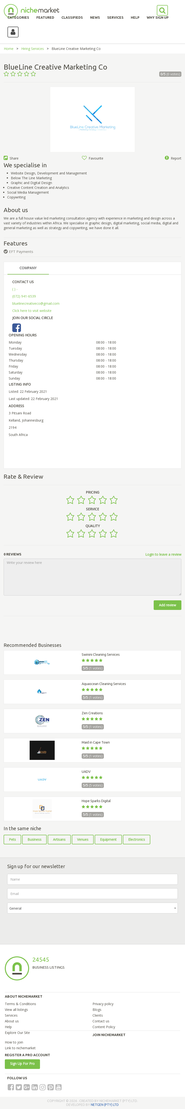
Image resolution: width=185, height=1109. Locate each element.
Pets (12, 839)
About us (12, 1021)
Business (34, 839)
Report (173, 158)
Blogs (96, 1009)
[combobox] (92, 908)
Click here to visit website (32, 310)
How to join (14, 1042)
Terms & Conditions (20, 1004)
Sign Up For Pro (22, 1063)
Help (8, 1027)
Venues (82, 839)
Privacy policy (102, 1004)
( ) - (15, 289)
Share (11, 158)
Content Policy (103, 1027)
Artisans (59, 839)
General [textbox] (15, 908)
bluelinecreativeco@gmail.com (35, 303)
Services (11, 1015)
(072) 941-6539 (24, 296)
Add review (167, 605)
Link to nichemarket (20, 1048)
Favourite (92, 158)
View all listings (16, 1009)
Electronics (136, 839)
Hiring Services (32, 48)
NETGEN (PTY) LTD (105, 1105)
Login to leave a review (163, 554)
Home (8, 48)
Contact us (100, 1021)
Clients (97, 1015)
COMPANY (28, 268)
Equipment (108, 839)
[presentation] (43, 926)
